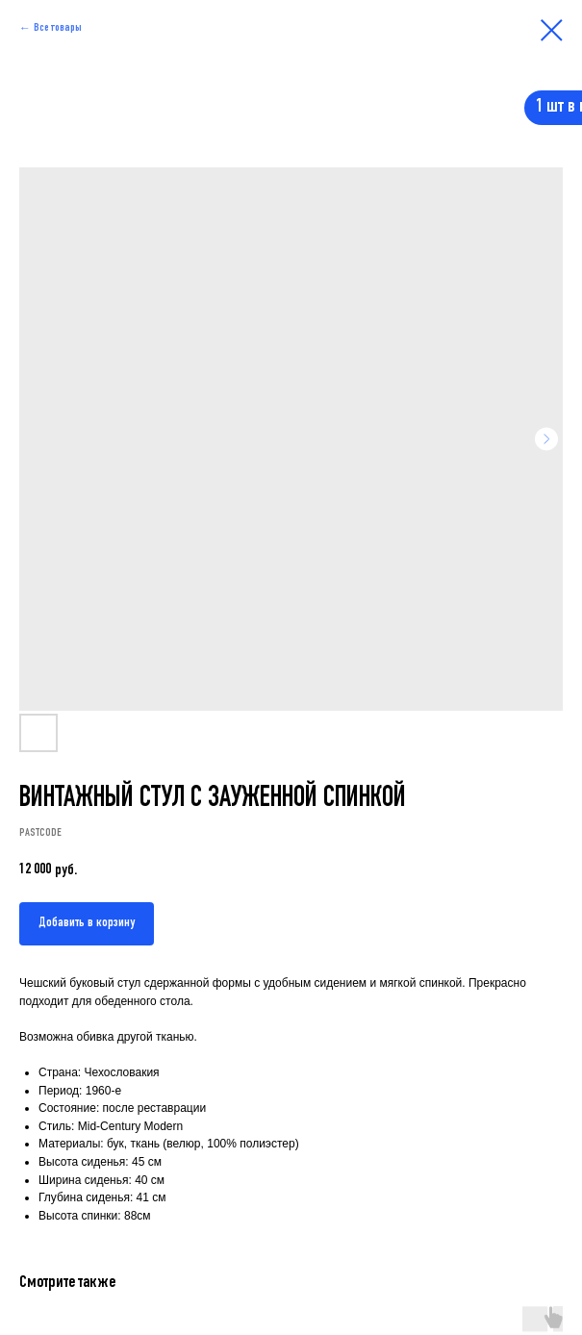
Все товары (58, 28)
